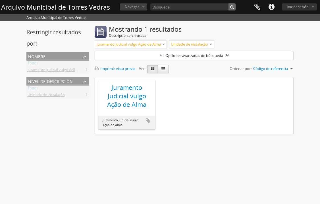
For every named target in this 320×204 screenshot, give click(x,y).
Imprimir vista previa (115, 68)
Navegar (132, 6)
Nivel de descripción (50, 81)
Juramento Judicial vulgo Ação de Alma (60, 70)
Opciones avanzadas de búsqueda (194, 55)
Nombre (36, 56)
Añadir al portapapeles (148, 121)
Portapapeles (257, 7)
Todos (33, 64)
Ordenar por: (241, 68)
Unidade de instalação (46, 95)
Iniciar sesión (298, 6)
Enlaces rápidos (271, 7)
